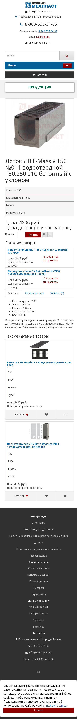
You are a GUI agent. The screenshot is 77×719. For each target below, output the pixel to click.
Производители (38, 581)
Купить (33, 234)
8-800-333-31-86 (41, 24)
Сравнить (50, 260)
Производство (38, 555)
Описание (13, 293)
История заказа (38, 613)
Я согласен (38, 710)
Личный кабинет (38, 607)
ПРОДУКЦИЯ (39, 87)
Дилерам (38, 587)
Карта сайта (38, 594)
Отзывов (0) (57, 293)
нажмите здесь (56, 705)
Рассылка (38, 626)
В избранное (50, 256)
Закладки (38, 620)
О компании (38, 522)
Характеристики (34, 293)
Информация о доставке (38, 529)
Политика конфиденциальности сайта (38, 549)
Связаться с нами (38, 568)
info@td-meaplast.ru (40, 11)
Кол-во (9, 234)
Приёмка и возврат (38, 574)
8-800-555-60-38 (48, 31)
